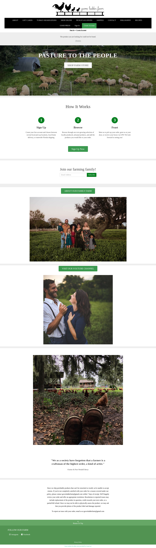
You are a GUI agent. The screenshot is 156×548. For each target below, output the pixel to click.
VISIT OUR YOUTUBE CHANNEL (78, 268)
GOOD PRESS (65, 25)
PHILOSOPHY (125, 20)
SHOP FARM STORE (78, 65)
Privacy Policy (78, 542)
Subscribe (91, 175)
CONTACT (112, 20)
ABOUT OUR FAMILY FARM (78, 191)
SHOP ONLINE (66, 20)
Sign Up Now (77, 149)
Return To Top (78, 522)
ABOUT (15, 20)
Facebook (25, 534)
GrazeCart (88, 546)
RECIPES (138, 20)
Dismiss (78, 41)
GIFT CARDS (27, 20)
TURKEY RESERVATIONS (46, 20)
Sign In (77, 25)
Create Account (89, 25)
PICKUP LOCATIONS (84, 20)
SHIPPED (100, 20)
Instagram (13, 534)
